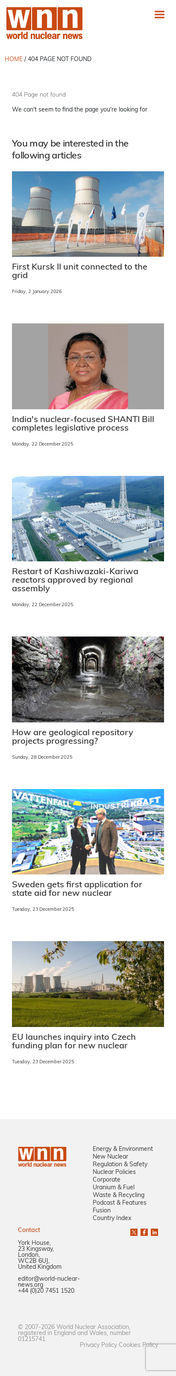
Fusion (102, 1211)
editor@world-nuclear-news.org (49, 1282)
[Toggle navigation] (159, 14)
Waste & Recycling (118, 1195)
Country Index (112, 1218)
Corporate (106, 1180)
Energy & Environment (123, 1149)
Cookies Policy (138, 1345)
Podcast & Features (120, 1203)
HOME (14, 59)
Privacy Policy (98, 1345)
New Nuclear (110, 1157)
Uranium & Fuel (114, 1188)
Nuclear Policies (114, 1172)
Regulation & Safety (120, 1165)
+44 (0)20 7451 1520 (46, 1291)
